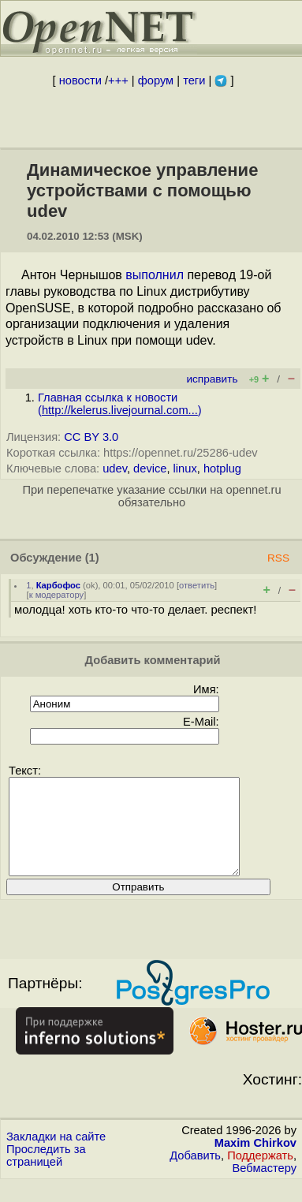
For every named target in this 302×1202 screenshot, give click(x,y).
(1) (92, 557)
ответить (196, 585)
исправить (211, 379)
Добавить (195, 1174)
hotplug (222, 468)
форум (155, 80)
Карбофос (58, 585)
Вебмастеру (264, 1187)
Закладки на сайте (56, 1155)
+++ (118, 80)
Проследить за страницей (46, 1174)
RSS (278, 558)
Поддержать (260, 1174)
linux (185, 468)
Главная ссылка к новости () (120, 403)
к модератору (56, 594)
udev (115, 468)
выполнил (154, 275)
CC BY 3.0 (91, 437)
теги (194, 80)
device (149, 468)
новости (80, 80)
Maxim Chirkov (255, 1161)
